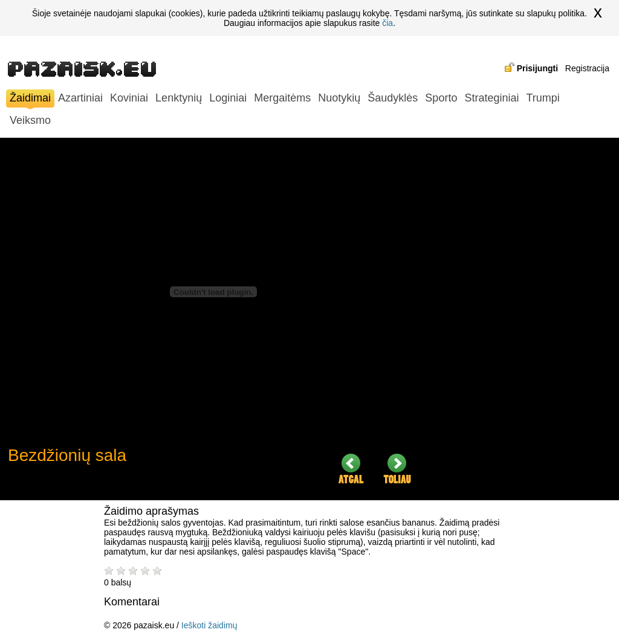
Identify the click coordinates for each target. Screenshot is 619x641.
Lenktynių (178, 98)
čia (387, 23)
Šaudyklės (393, 98)
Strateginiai (491, 98)
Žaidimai (30, 99)
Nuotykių (339, 98)
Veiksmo (30, 120)
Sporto (441, 98)
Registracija (587, 68)
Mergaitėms (282, 98)
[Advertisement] (521, 319)
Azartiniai (80, 98)
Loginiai (228, 98)
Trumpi (542, 98)
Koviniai (129, 98)
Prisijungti (537, 68)
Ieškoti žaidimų (209, 625)
